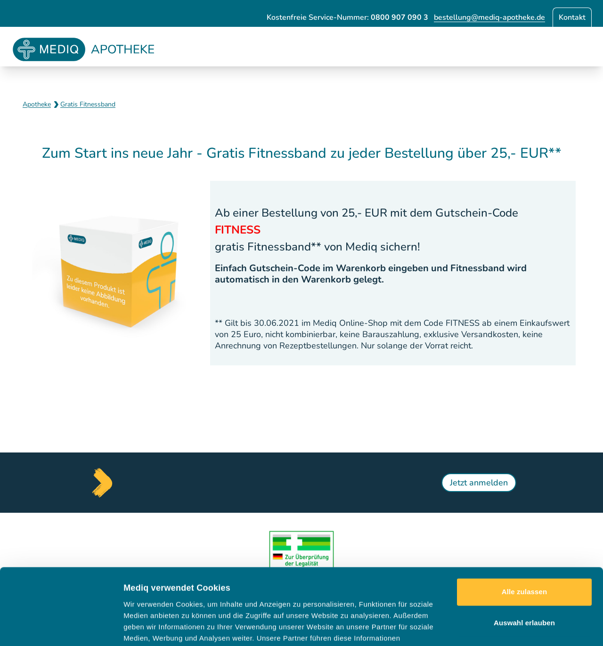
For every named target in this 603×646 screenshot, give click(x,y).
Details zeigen (501, 627)
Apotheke (37, 104)
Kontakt (572, 17)
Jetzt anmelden (479, 482)
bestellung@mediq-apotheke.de (489, 17)
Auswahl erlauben (524, 551)
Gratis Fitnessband (87, 104)
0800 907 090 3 (399, 17)
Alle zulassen (524, 521)
